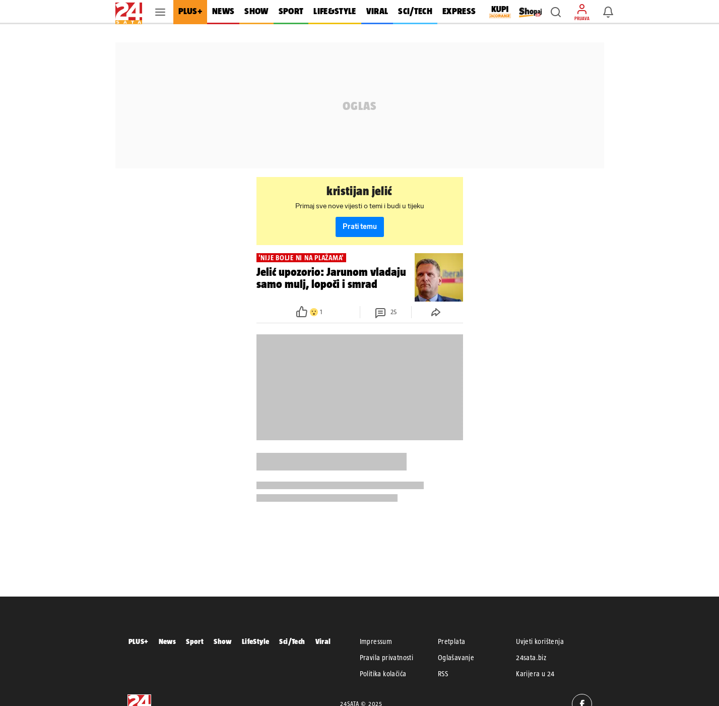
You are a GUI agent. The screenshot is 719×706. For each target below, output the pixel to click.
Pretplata (452, 641)
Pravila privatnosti (387, 658)
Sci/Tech (292, 641)
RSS (443, 674)
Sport (195, 641)
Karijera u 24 (535, 674)
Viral (323, 641)
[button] (556, 12)
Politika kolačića (383, 674)
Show (223, 641)
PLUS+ (138, 641)
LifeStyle (256, 641)
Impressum (376, 641)
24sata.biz (531, 658)
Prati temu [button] (360, 226)
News (167, 641)
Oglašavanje (456, 658)
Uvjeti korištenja (540, 641)
